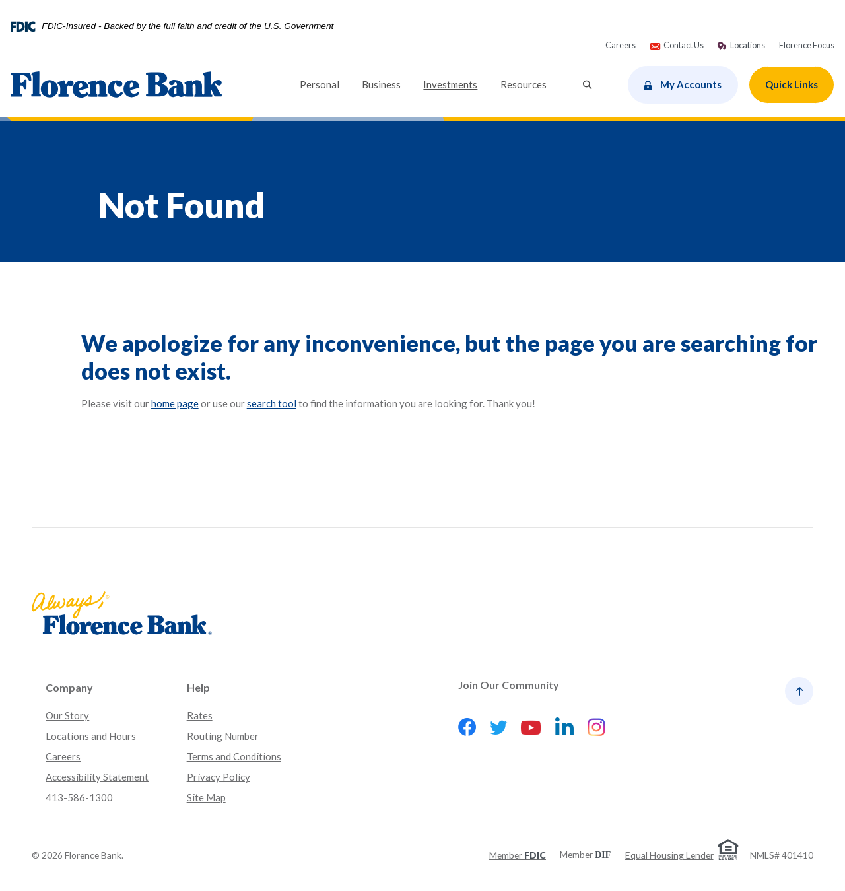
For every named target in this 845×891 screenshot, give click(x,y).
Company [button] (69, 687)
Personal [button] (319, 84)
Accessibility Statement (97, 777)
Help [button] (198, 687)
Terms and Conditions (234, 756)
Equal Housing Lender (669, 855)
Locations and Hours (91, 736)
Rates (200, 715)
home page (175, 403)
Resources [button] (523, 84)
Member (517, 855)
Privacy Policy (218, 777)
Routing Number (223, 736)
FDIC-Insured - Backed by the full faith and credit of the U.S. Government (187, 26)
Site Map (206, 797)
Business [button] (381, 84)
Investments (456, 83)
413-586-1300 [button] (79, 797)
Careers (63, 756)
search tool (271, 403)
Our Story (67, 715)
